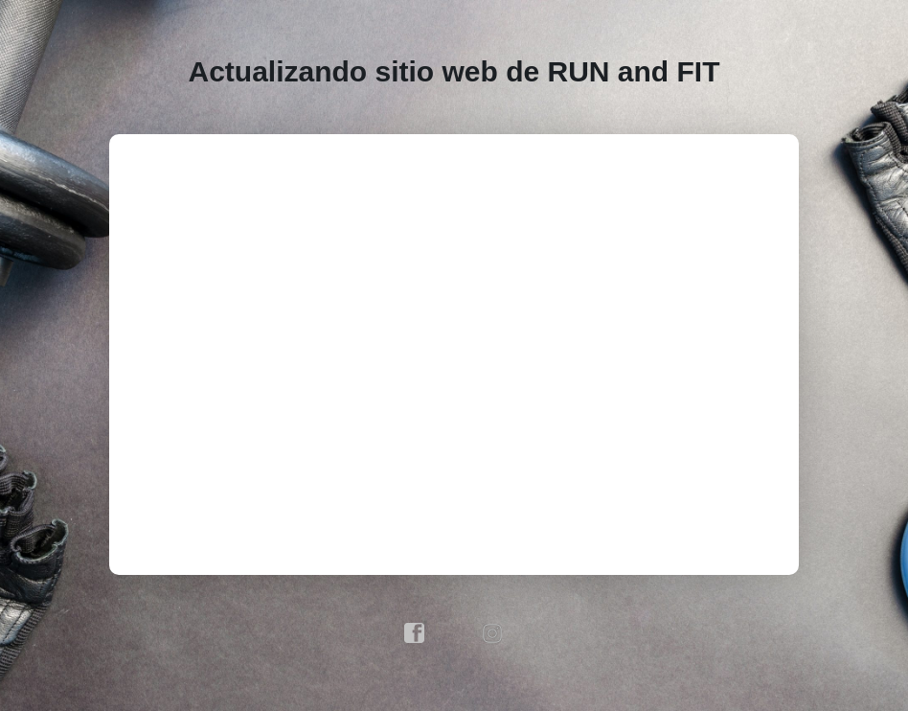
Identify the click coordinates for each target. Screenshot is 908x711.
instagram (493, 633)
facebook (414, 633)
